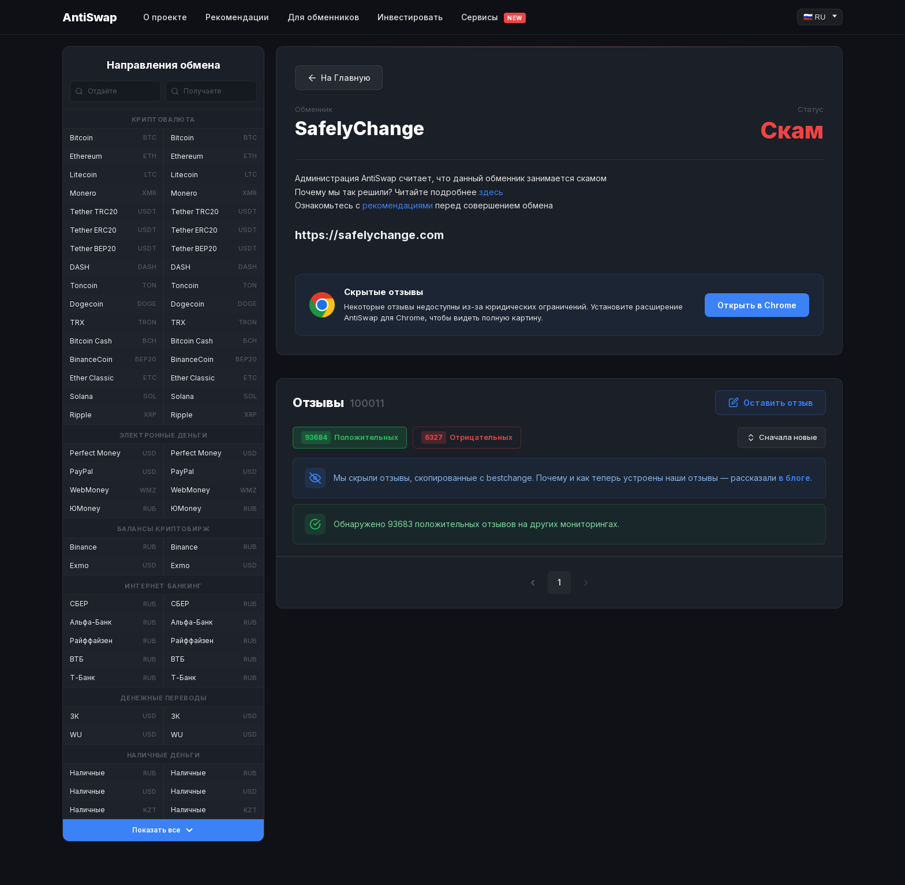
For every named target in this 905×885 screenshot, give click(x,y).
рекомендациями (397, 205)
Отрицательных (467, 437)
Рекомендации (237, 17)
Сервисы (493, 17)
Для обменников (323, 17)
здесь (491, 192)
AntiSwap (89, 17)
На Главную (339, 78)
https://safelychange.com (369, 235)
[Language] (820, 17)
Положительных (349, 437)
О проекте (165, 17)
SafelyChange (359, 128)
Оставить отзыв (770, 402)
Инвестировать (410, 17)
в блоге (794, 478)
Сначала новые (781, 437)
